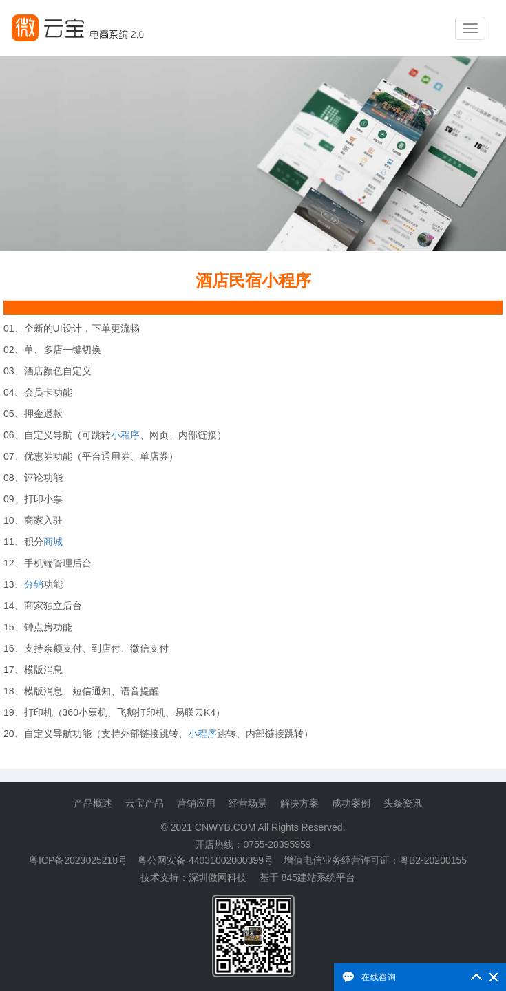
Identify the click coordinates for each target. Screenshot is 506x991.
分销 (33, 584)
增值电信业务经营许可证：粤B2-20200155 (375, 860)
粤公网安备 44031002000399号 (205, 860)
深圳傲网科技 (217, 877)
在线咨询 (378, 977)
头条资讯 (402, 803)
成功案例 (351, 803)
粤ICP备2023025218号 (78, 860)
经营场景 (248, 803)
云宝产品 (144, 803)
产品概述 (93, 803)
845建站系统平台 (318, 877)
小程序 (125, 434)
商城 (53, 541)
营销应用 (196, 803)
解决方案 (299, 803)
